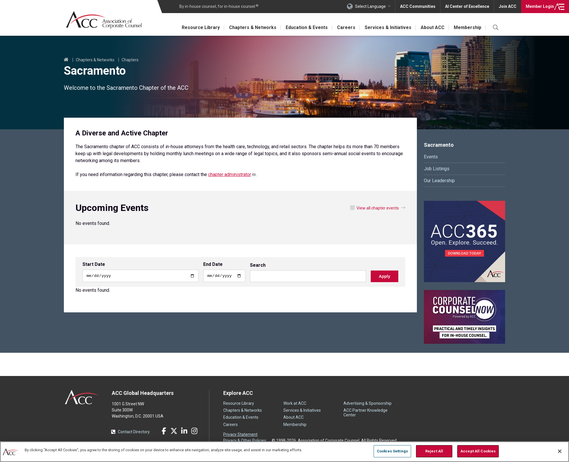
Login (540, 6)
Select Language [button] (370, 6)
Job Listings (436, 168)
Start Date (93, 264)
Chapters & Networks (252, 27)
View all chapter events (377, 208)
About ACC (432, 27)
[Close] (559, 451)
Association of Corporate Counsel (104, 19)
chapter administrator (232, 174)
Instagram (194, 431)
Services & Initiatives (388, 27)
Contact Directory (134, 431)
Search (258, 265)
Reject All (434, 451)
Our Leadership (439, 180)
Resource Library (201, 27)
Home (66, 60)
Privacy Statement (240, 434)
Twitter (174, 431)
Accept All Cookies (478, 451)
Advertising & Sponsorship (367, 403)
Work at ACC (294, 403)
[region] (284, 451)
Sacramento (439, 145)
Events (431, 157)
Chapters (130, 60)
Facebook (163, 431)
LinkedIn (184, 431)
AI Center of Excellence (467, 6)
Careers (346, 27)
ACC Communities (417, 6)
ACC (82, 397)
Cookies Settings (392, 451)
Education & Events (307, 27)
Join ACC (507, 6)
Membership (467, 27)
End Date (213, 264)
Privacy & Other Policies (244, 440)
